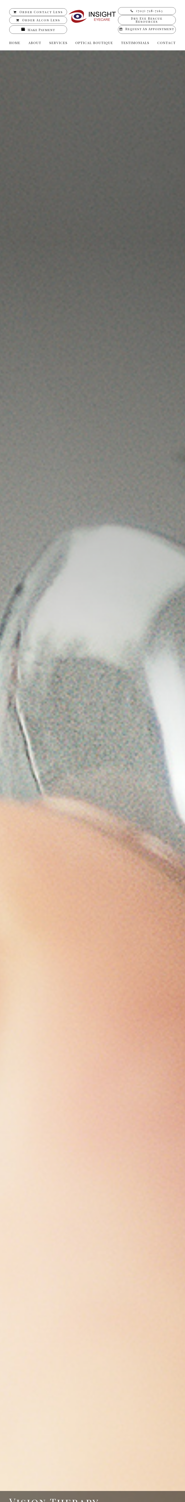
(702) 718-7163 (149, 11)
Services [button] (58, 42)
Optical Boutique (94, 42)
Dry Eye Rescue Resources (147, 19)
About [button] (34, 42)
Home (14, 42)
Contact (166, 42)
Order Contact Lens (41, 12)
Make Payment (41, 30)
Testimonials (135, 42)
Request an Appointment (149, 29)
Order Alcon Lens (41, 20)
